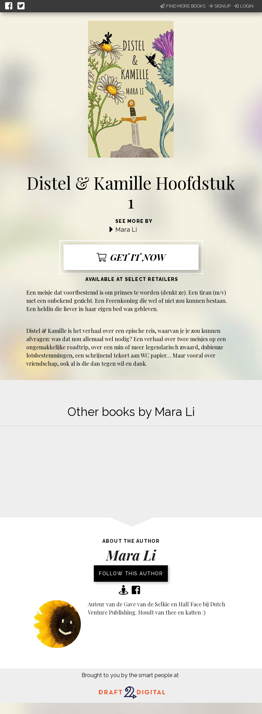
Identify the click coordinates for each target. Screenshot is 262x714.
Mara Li (126, 229)
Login (243, 6)
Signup (220, 6)
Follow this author (131, 573)
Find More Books (182, 6)
